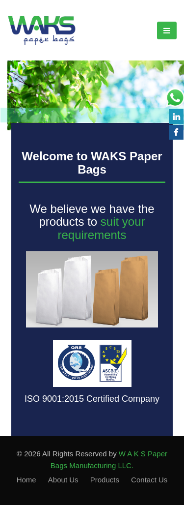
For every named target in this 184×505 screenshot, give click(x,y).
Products (104, 479)
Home (26, 479)
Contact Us (149, 479)
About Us (63, 479)
